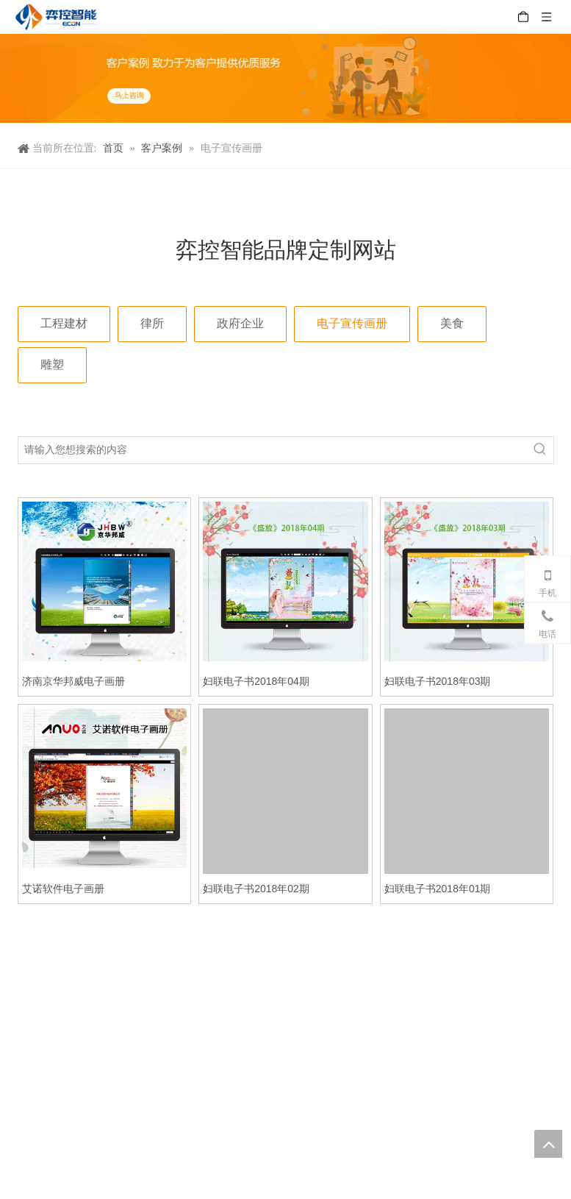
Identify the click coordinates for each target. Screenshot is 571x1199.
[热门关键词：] (540, 450)
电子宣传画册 (352, 323)
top (548, 1144)
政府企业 (240, 323)
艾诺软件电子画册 (63, 888)
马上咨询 (128, 95)
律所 (152, 323)
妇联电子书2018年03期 (437, 681)
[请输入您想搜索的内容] (272, 450)
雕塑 (52, 364)
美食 (452, 323)
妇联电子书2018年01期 (437, 888)
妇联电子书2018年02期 (256, 888)
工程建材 (63, 323)
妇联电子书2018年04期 (256, 681)
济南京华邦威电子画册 (73, 681)
